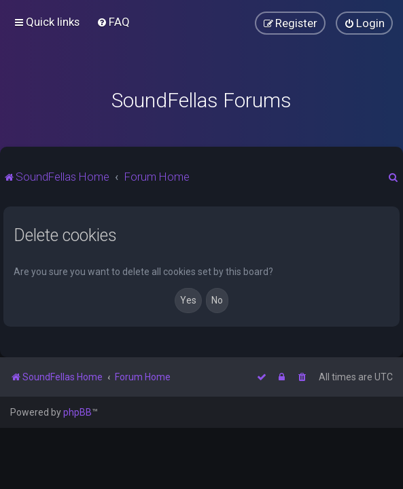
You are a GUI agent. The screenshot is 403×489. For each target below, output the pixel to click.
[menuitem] (113, 22)
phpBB (77, 412)
